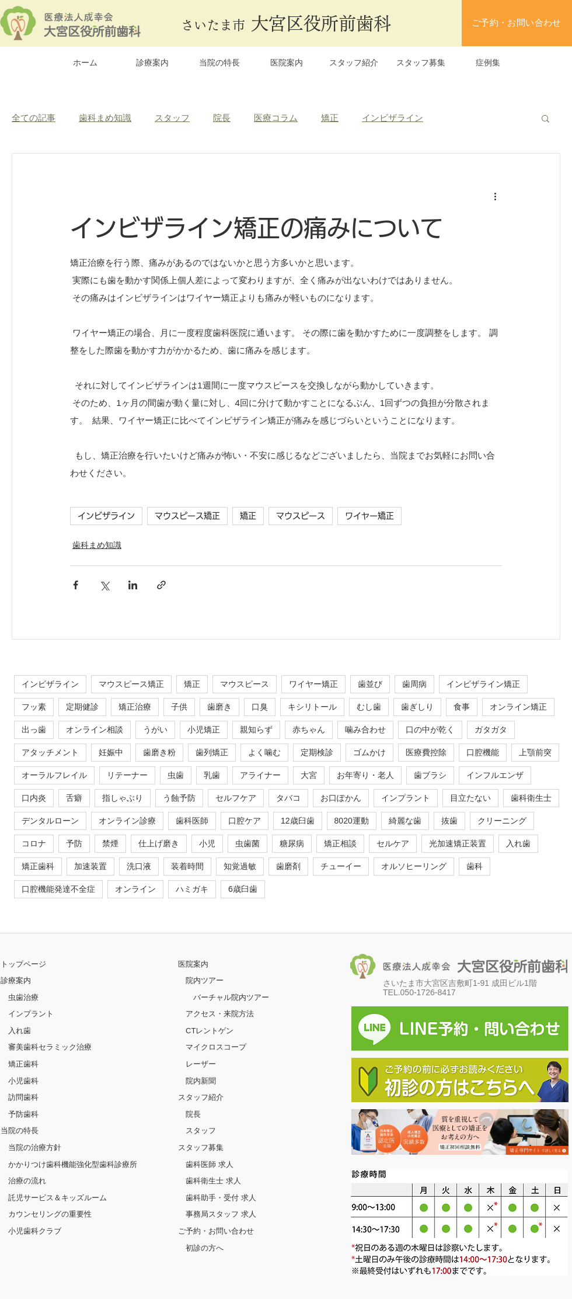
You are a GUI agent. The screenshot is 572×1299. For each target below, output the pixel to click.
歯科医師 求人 (209, 1164)
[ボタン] (459, 1132)
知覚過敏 (240, 866)
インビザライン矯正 (483, 684)
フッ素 (34, 706)
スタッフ (172, 118)
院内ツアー (205, 980)
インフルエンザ (495, 775)
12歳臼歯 (298, 820)
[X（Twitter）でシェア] (104, 585)
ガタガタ (491, 729)
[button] (545, 118)
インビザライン (392, 118)
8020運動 (351, 820)
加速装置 (90, 866)
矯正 (330, 118)
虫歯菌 (247, 843)
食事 (462, 706)
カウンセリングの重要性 (50, 1214)
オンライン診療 (127, 820)
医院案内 (193, 964)
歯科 (474, 866)
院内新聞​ (201, 1080)
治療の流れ (27, 1180)
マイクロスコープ (216, 1047)
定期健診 (82, 706)
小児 (207, 843)
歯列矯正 (212, 752)
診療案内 (16, 980)
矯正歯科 (38, 866)
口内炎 (34, 798)
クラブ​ (50, 1231)
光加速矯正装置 (457, 843)
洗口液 (139, 866)
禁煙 (110, 843)
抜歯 (449, 820)
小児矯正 (203, 729)
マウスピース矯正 (187, 516)
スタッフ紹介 (201, 1097)
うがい (155, 729)
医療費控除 (426, 752)
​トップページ (23, 964)
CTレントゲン (209, 1030)
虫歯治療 (23, 997)
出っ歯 (34, 729)
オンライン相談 (94, 729)
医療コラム (276, 118)
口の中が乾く (430, 729)
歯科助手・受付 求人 (221, 1197)
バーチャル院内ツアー (231, 997)
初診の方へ (205, 1248)
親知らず (256, 729)
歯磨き (219, 706)
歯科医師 (192, 820)
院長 (222, 118)
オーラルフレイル (54, 775)
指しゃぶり (122, 798)
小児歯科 (23, 1080)
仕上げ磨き (158, 843)
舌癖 (74, 798)
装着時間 (187, 866)
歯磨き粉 (159, 752)
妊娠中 (111, 752)
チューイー (340, 866)
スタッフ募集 (201, 1147)
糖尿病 (292, 843)
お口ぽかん (340, 798)
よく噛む (264, 752)
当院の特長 (20, 1130)
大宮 (309, 775)
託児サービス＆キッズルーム (57, 1197)
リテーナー (127, 775)
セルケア (392, 843)
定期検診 (317, 752)
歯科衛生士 (531, 798)
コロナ (34, 843)
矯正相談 (340, 843)
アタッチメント (50, 752)
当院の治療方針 (34, 1147)
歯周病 (414, 684)
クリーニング (501, 820)
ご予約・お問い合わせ (216, 1231)
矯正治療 (134, 706)
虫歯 (176, 775)
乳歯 (212, 775)
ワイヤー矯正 (369, 516)
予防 (74, 843)
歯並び (370, 684)
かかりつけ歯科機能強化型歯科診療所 (72, 1164)
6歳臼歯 (242, 889)
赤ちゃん (308, 729)
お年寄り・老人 (365, 775)
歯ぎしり (417, 706)
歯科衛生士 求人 (213, 1180)
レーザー (201, 1064)
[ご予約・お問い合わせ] (517, 23)
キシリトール (312, 706)
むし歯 (369, 706)
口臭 (260, 706)
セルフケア (235, 798)
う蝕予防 (179, 798)
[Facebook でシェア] (75, 585)
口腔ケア (244, 820)
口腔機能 (482, 752)
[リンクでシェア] (161, 585)
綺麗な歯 (405, 820)
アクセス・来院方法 (220, 1013)
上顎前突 (535, 752)
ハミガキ (192, 889)
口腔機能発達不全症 (58, 889)
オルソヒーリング (414, 866)
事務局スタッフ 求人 (221, 1214)
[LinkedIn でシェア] (132, 585)
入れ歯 (518, 843)
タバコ (288, 798)
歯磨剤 (288, 866)
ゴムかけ (369, 752)
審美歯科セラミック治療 (50, 1047)
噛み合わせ (365, 729)
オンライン (135, 889)
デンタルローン (50, 820)
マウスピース (300, 516)
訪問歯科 (23, 1097)
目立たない (470, 798)
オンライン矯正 (518, 706)
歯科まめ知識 (105, 118)
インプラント (405, 798)
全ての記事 (33, 118)
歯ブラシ (430, 775)
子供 (179, 706)
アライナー (260, 775)
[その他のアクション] (495, 196)
